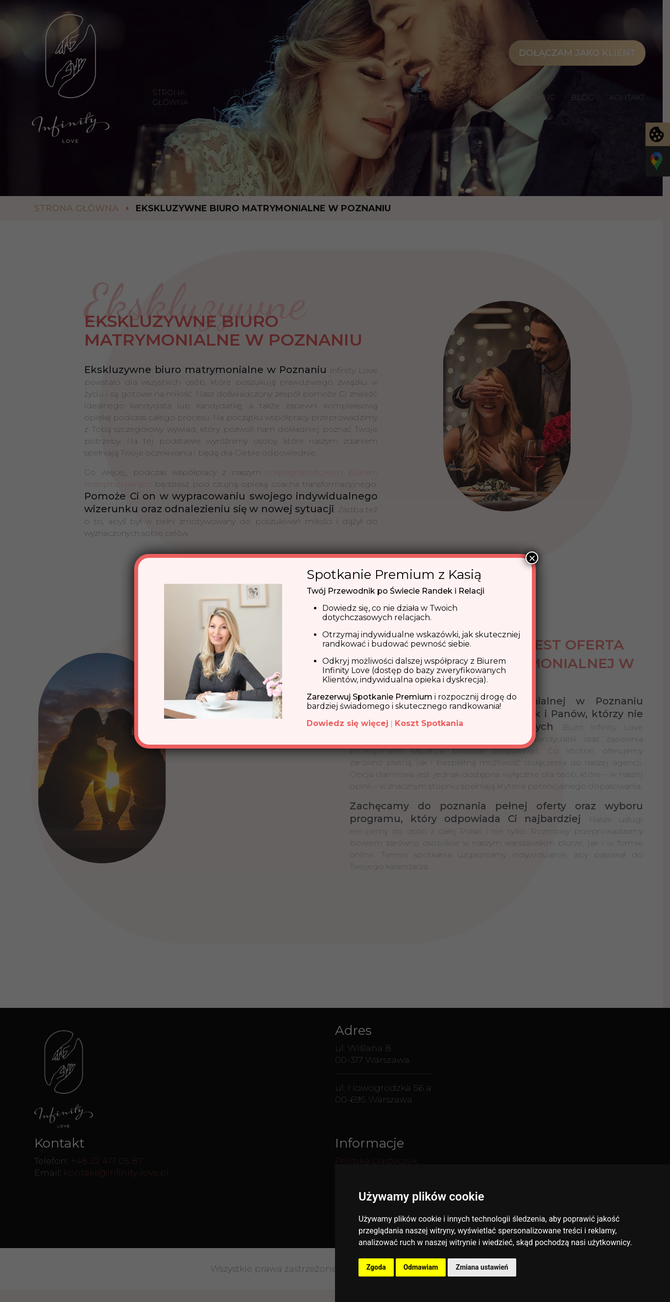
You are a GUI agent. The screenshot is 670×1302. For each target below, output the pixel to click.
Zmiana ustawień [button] (481, 1267)
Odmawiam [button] (421, 1267)
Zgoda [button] (376, 1267)
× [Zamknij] (531, 557)
